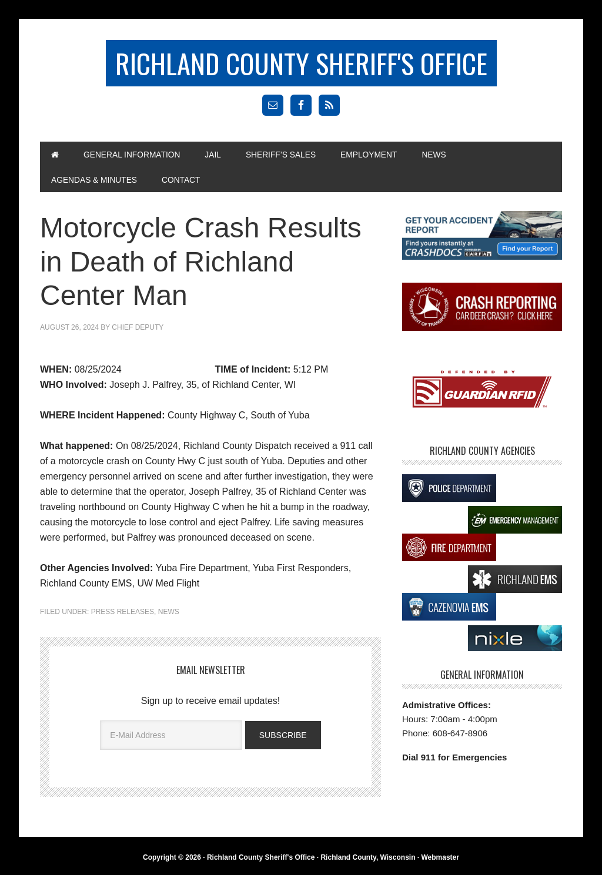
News (168, 614)
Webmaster (440, 859)
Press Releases (122, 614)
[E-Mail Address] (171, 737)
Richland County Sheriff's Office (301, 63)
